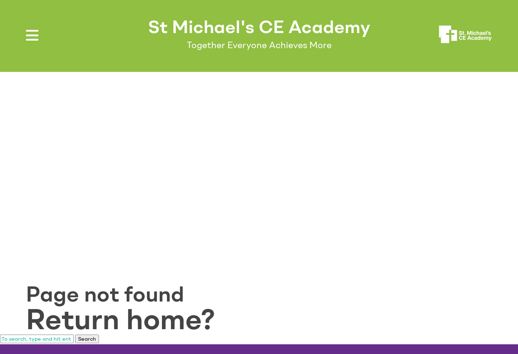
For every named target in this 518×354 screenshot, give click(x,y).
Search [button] (87, 339)
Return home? (120, 319)
